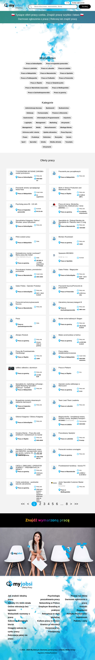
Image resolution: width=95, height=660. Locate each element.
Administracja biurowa (33, 108)
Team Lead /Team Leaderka (69, 400)
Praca (18, 318)
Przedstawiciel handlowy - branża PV (72, 466)
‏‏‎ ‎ (67, 3)
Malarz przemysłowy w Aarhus (69, 335)
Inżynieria (67, 118)
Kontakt (83, 606)
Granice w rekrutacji (50, 624)
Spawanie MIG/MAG (66, 253)
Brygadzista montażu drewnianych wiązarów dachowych (28, 401)
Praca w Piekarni (65, 368)
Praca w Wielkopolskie (60, 88)
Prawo (25, 137)
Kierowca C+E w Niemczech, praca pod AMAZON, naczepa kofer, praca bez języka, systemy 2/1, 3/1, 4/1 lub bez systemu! (29, 452)
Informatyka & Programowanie (48, 118)
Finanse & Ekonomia (59, 113)
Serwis (68, 137)
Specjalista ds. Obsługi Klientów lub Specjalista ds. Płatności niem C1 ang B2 (72, 222)
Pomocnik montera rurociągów (70, 449)
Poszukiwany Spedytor (67, 433)
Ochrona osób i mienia (31, 132)
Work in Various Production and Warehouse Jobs (70, 188)
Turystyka (69, 142)
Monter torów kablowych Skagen (70, 318)
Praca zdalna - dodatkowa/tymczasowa (67, 352)
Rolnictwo (47, 137)
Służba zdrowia (55, 142)
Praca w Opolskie (66, 73)
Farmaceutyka (43, 113)
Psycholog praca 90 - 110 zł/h (26, 204)
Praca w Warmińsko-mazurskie (36, 88)
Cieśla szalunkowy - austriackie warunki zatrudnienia (27, 483)
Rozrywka (58, 137)
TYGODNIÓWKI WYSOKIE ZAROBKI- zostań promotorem (30, 172)
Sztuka (43, 142)
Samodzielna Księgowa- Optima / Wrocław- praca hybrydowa (28, 221)
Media (38, 127)
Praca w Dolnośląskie (34, 63)
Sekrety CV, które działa (19, 603)
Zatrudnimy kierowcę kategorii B (70, 302)
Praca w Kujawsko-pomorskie (57, 63)
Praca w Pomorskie (66, 78)
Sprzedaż (33, 142)
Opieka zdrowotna (50, 132)
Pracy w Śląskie (36, 83)
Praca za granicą (60, 92)
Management (40, 122)
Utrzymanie (65, 122)
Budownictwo (64, 108)
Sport (23, 142)
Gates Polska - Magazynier (68, 269)
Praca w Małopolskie (28, 73)
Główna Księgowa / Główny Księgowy (29, 417)
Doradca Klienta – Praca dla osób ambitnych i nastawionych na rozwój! (29, 434)
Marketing (53, 122)
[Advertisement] (47, 38)
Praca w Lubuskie (47, 68)
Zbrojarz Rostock (22, 335)
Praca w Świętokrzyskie (54, 83)
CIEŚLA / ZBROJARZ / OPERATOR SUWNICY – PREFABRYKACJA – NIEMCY (29, 467)
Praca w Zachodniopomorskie (39, 92)
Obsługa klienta (66, 127)
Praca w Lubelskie (30, 68)
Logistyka (28, 122)
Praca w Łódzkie (64, 68)
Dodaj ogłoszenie (78, 3)
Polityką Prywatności (51, 653)
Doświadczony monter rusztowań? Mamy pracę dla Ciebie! (28, 254)
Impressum (81, 617)
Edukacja (30, 113)
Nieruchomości (50, 127)
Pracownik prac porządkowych (70, 171)
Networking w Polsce (49, 603)
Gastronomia (28, 118)
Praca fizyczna (66, 132)
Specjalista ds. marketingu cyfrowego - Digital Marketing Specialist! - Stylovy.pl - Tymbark (30, 385)
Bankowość (50, 108)
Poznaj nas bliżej (79, 596)
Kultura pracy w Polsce (48, 621)
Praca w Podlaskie (48, 78)
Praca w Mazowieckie (48, 73)
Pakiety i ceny (80, 621)
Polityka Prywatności (77, 614)
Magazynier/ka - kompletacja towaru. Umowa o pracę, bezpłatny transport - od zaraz (72, 418)
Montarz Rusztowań (66, 237)
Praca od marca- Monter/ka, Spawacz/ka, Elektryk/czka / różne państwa (71, 206)
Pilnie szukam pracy (23, 237)
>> (76, 504)
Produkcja (35, 137)
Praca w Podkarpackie (29, 78)
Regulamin (82, 610)
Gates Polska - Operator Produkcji (28, 286)
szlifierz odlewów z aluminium (26, 368)
